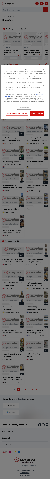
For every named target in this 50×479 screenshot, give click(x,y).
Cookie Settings (24, 107)
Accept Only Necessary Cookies (17, 113)
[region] (25, 92)
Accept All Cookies (37, 113)
